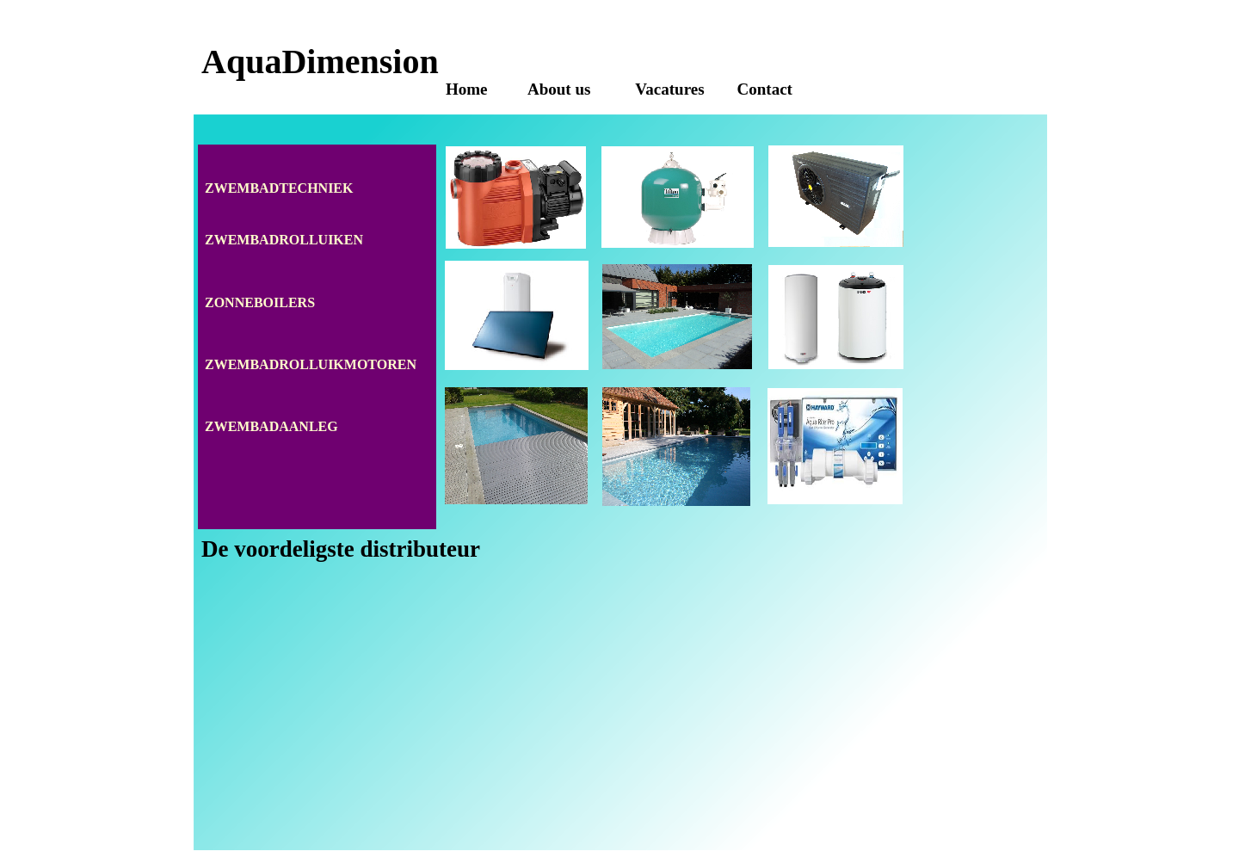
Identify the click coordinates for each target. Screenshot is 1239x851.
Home (467, 89)
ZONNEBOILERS (260, 302)
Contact (764, 89)
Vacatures (669, 89)
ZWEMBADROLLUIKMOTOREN (310, 364)
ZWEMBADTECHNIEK (279, 188)
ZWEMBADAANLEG (271, 426)
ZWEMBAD (242, 239)
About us (561, 89)
